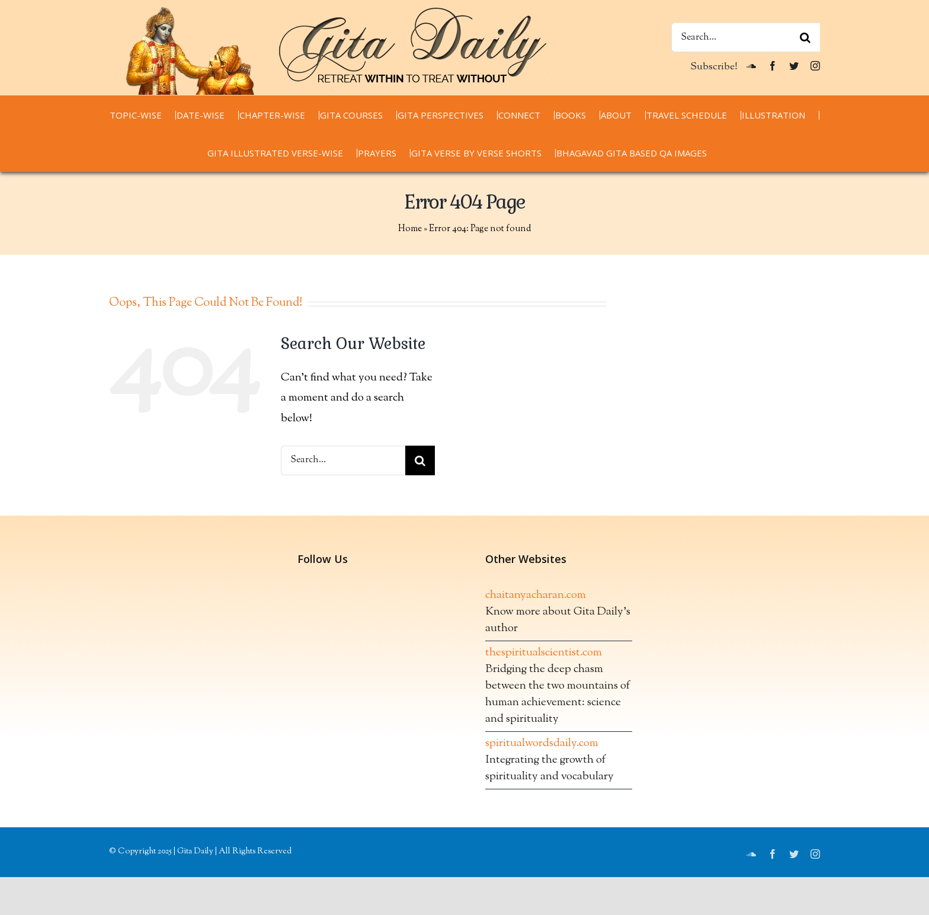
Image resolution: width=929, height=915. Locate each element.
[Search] (805, 37)
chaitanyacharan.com (535, 595)
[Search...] (745, 37)
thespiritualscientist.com (543, 653)
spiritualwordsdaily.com (541, 743)
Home (410, 229)
